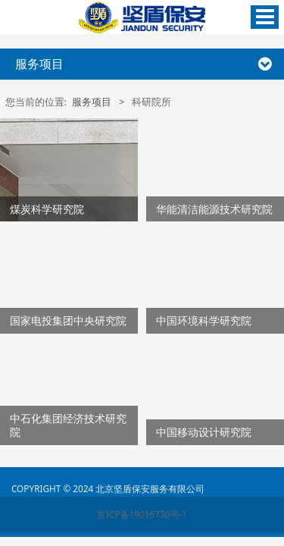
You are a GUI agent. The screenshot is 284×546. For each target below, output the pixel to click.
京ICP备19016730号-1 (142, 514)
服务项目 (91, 101)
